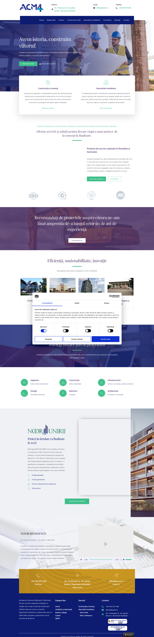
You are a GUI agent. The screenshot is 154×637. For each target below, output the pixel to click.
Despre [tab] (106, 303)
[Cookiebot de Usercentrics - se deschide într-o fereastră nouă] (110, 296)
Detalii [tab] (77, 303)
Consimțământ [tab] (47, 303)
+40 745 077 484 (112, 606)
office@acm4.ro (112, 610)
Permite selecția (77, 339)
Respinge (48, 339)
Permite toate (105, 339)
